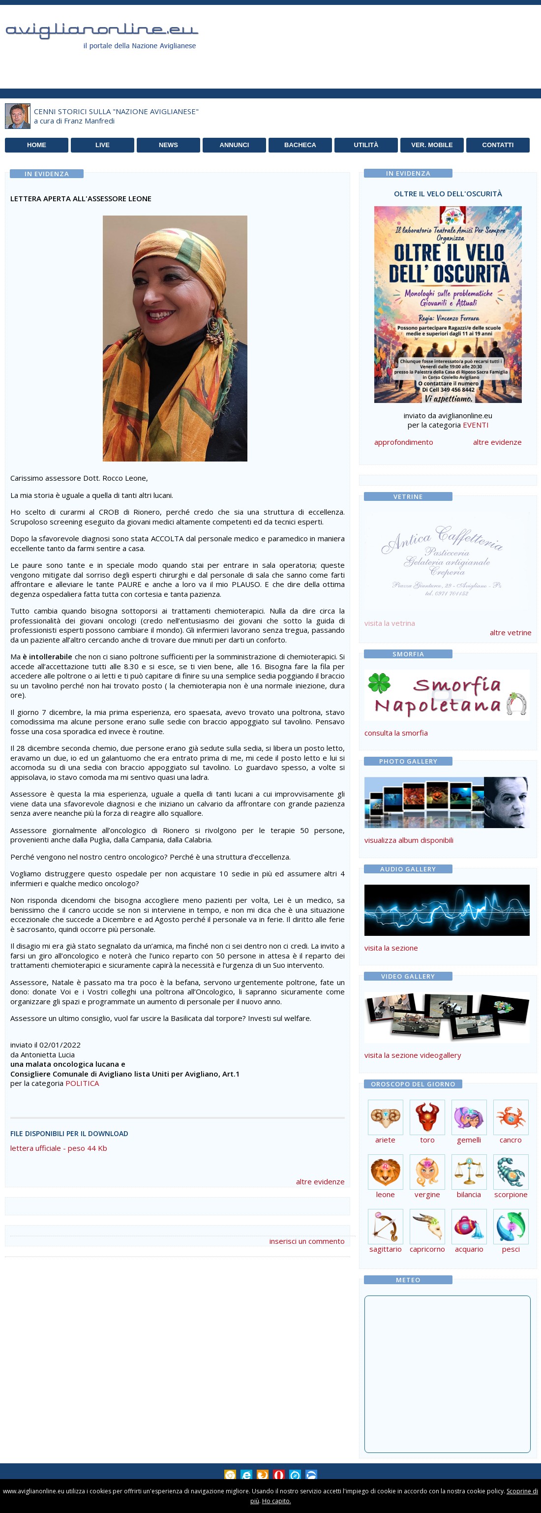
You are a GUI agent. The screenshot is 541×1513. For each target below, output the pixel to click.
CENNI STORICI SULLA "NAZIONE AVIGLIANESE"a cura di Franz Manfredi (116, 116)
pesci (511, 1245)
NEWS (168, 145)
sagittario (385, 1245)
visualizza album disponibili (408, 840)
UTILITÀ (366, 145)
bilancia (469, 1190)
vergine (427, 1190)
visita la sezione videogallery (412, 1055)
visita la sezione (391, 948)
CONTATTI (498, 145)
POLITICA (82, 1083)
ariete (385, 1135)
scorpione (511, 1190)
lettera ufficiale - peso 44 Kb (58, 1148)
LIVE (102, 145)
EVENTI (476, 425)
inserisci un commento (307, 1241)
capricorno (427, 1245)
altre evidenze (320, 1181)
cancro (511, 1135)
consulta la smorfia (396, 733)
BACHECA (300, 145)
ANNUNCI (234, 145)
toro (427, 1135)
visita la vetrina (389, 623)
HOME (36, 145)
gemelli (469, 1135)
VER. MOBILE (432, 145)
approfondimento (403, 442)
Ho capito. (276, 1501)
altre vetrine (511, 632)
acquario (469, 1245)
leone (385, 1190)
